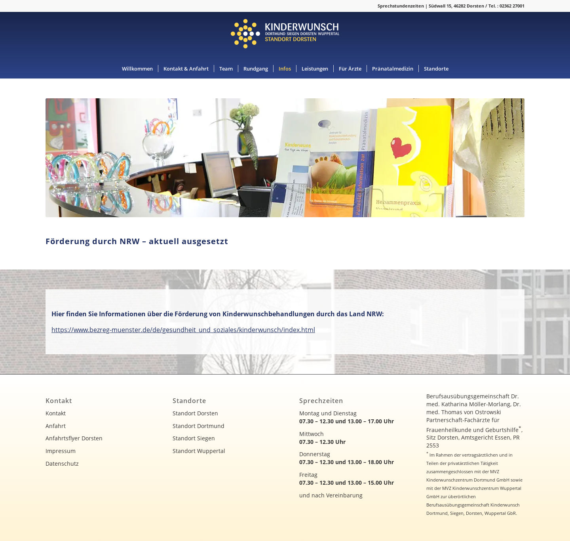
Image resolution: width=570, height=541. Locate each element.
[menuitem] (137, 68)
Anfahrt (56, 426)
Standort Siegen (194, 438)
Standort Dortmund (198, 426)
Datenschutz (62, 463)
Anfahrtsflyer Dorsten (74, 438)
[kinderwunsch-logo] (285, 35)
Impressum (61, 451)
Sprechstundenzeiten (401, 6)
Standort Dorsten (195, 413)
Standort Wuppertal (199, 451)
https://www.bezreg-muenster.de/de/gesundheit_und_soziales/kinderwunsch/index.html (183, 329)
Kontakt (56, 413)
